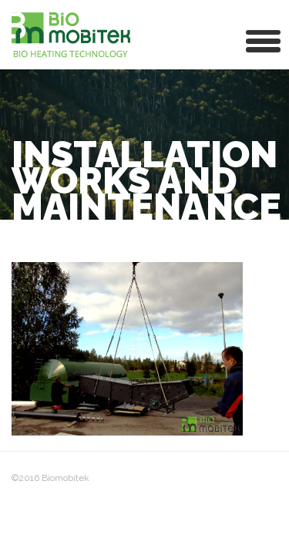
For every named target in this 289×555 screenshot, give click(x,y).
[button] (263, 39)
